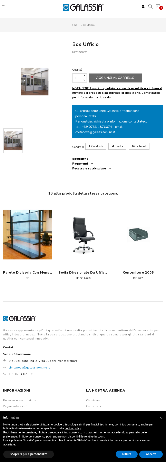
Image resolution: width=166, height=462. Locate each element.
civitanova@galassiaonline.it (95, 132)
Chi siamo (93, 401)
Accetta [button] (151, 454)
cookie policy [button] (73, 428)
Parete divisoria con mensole (27, 272)
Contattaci (93, 406)
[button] (160, 417)
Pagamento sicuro (16, 406)
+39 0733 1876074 (97, 127)
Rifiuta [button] (126, 454)
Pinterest (141, 146)
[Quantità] (77, 77)
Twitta (119, 146)
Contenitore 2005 (138, 272)
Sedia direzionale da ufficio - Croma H (83, 272)
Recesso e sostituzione (19, 401)
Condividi (97, 146)
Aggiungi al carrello (115, 78)
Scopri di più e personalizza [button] (28, 454)
